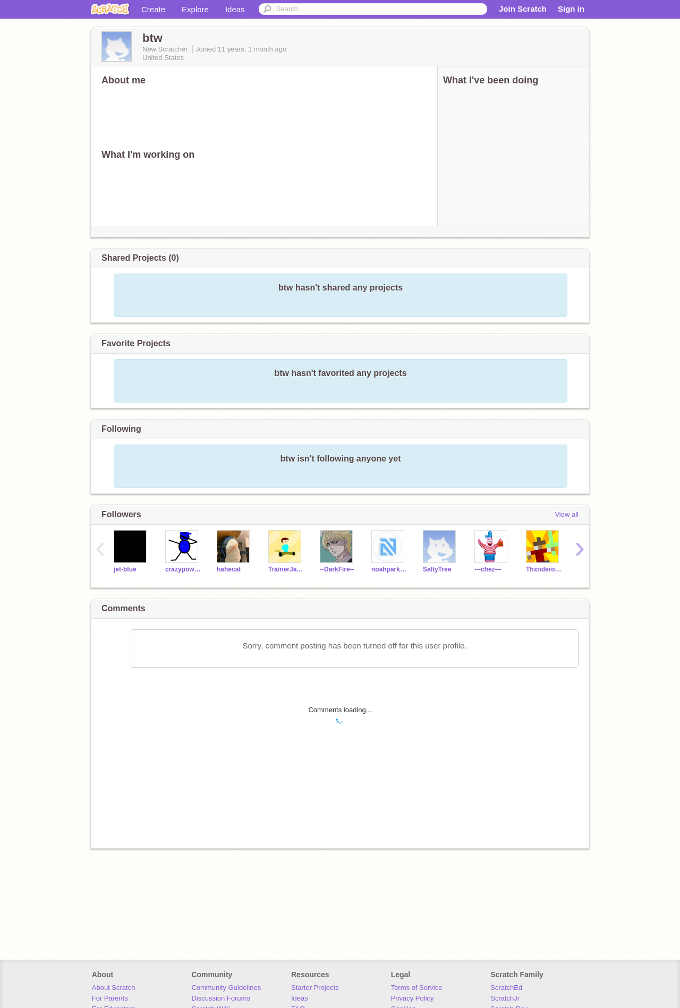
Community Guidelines (226, 988)
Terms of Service (417, 988)
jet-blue (125, 569)
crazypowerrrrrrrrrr (183, 569)
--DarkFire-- (337, 569)
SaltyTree (437, 569)
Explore (195, 9)
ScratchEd (506, 988)
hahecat (229, 569)
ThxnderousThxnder (544, 569)
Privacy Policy (412, 998)
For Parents (110, 998)
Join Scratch (523, 8)
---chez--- (488, 569)
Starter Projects (315, 988)
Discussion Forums (220, 998)
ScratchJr (505, 998)
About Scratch (113, 988)
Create (153, 9)
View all (567, 514)
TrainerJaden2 (286, 569)
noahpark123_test (389, 569)
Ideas (235, 9)
